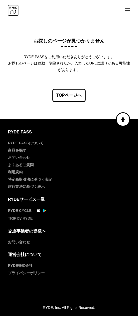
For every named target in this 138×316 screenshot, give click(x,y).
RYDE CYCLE (20, 210)
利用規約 (15, 172)
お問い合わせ (19, 157)
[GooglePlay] (45, 211)
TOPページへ (69, 95)
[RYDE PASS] (13, 10)
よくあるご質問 (21, 165)
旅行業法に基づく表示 (26, 186)
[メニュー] (127, 10)
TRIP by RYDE (20, 218)
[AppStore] (39, 211)
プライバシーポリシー (26, 273)
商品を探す (17, 150)
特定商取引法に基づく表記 (30, 179)
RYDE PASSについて (25, 143)
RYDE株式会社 (20, 265)
